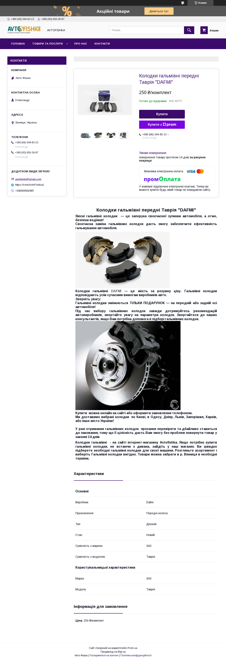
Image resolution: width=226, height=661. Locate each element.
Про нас (80, 43)
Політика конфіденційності (136, 655)
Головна (18, 43)
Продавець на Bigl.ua (113, 651)
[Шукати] (189, 30)
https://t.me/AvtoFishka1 (29, 184)
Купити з (162, 124)
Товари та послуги (47, 43)
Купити (162, 114)
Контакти (102, 43)
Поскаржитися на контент (104, 655)
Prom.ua (132, 648)
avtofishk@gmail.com (28, 178)
